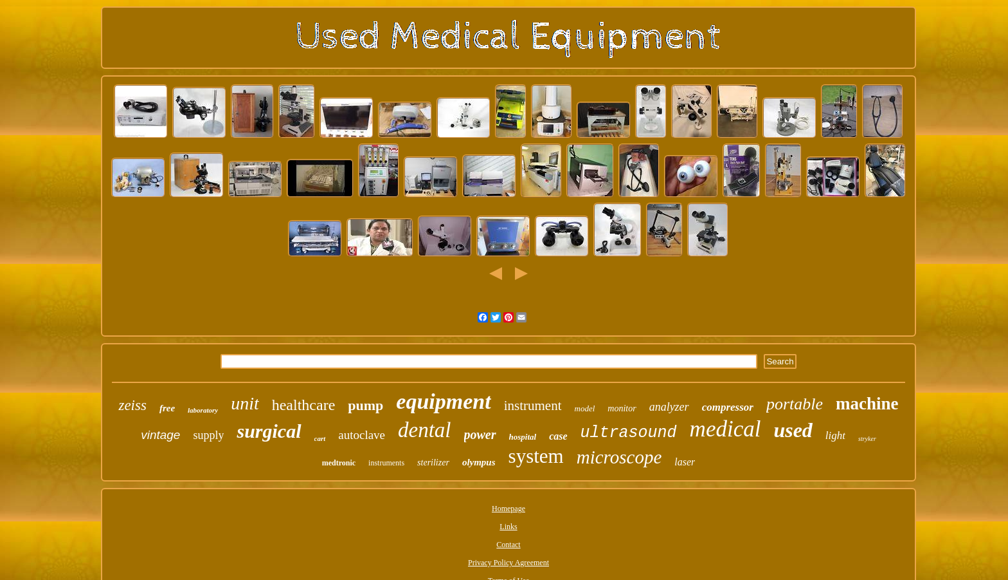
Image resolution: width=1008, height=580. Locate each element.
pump (365, 405)
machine (867, 403)
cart (320, 438)
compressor (727, 407)
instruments (386, 462)
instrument (533, 405)
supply (208, 435)
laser (684, 461)
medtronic (339, 462)
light (835, 435)
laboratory (203, 410)
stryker (867, 438)
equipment (443, 401)
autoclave (361, 435)
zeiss (132, 405)
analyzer (669, 406)
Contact (508, 544)
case (558, 436)
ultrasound (628, 433)
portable (794, 404)
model (585, 408)
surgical (269, 431)
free (167, 408)
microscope (619, 457)
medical (725, 429)
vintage (160, 435)
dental (424, 430)
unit (245, 403)
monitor (622, 408)
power (480, 434)
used (792, 430)
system (536, 456)
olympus (479, 462)
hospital (523, 437)
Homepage (508, 508)
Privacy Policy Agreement (508, 562)
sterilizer (433, 462)
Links (508, 526)
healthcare (304, 405)
